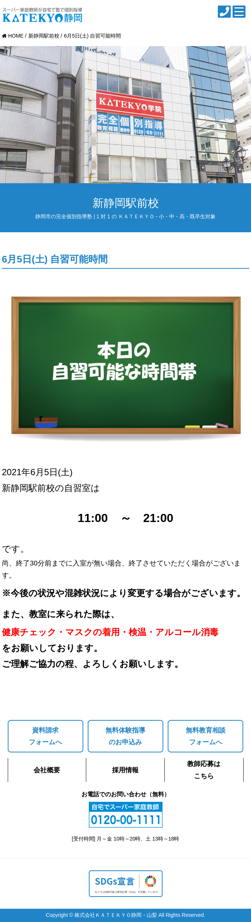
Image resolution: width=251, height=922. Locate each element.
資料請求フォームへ (45, 736)
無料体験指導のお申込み (125, 736)
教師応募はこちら (203, 769)
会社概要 (47, 770)
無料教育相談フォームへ (206, 736)
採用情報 (125, 770)
